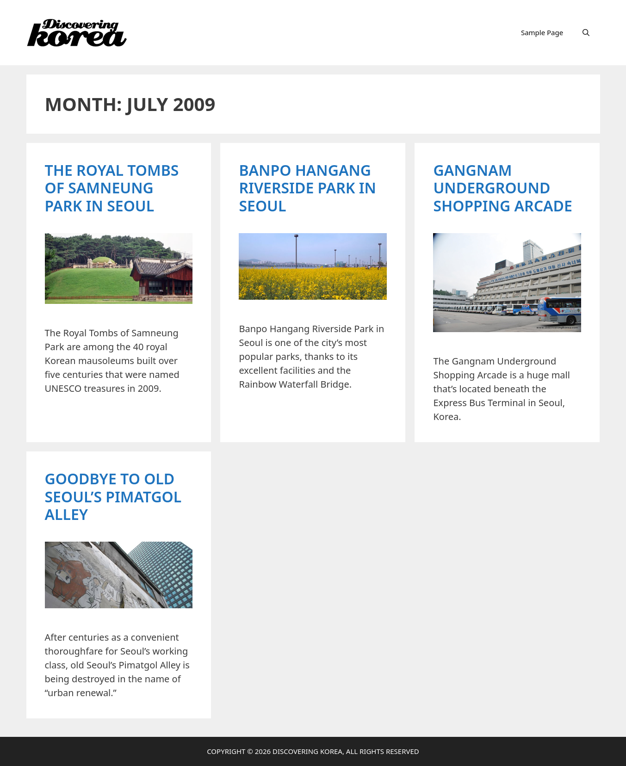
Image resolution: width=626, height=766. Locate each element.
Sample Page (542, 32)
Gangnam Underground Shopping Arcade (502, 188)
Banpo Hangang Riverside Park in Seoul (307, 188)
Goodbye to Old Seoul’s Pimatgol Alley (113, 496)
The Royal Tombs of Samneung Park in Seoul (112, 188)
